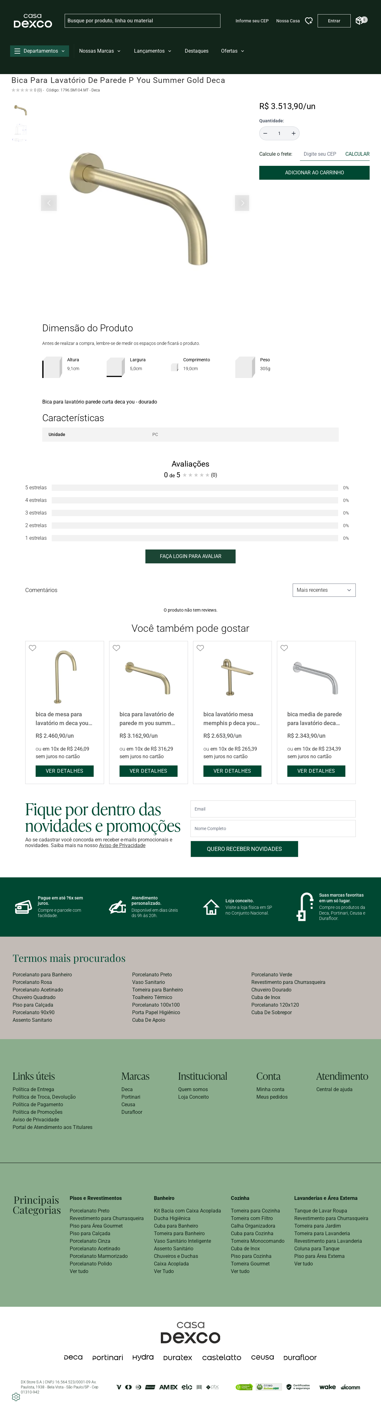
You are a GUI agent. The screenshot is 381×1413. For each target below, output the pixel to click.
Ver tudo (79, 1271)
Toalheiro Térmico (152, 997)
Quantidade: (271, 120)
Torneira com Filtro (252, 1218)
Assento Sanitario (32, 1020)
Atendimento (342, 1076)
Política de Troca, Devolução (44, 1097)
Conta (268, 1076)
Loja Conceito (193, 1097)
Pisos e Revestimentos (96, 1198)
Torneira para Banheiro (157, 990)
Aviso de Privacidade (122, 845)
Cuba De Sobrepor (271, 1012)
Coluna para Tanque (316, 1249)
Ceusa (128, 1105)
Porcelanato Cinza (90, 1241)
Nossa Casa (288, 20)
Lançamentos (153, 51)
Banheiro (164, 1198)
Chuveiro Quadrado (34, 997)
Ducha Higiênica (172, 1218)
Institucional (202, 1076)
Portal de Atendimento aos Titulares (52, 1127)
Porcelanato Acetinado (38, 990)
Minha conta (270, 1089)
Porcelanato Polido (91, 1264)
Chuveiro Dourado (271, 990)
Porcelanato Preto (152, 975)
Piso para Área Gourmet (96, 1226)
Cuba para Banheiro (176, 1226)
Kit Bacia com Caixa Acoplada (187, 1211)
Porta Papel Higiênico (156, 1012)
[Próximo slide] (242, 203)
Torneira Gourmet (250, 1264)
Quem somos (193, 1089)
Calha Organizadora (253, 1226)
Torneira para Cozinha (255, 1211)
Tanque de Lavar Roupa (320, 1211)
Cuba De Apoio (148, 1020)
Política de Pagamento (38, 1105)
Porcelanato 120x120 (275, 1005)
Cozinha (240, 1198)
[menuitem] (71, 975)
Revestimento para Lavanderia (328, 1241)
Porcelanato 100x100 (156, 1005)
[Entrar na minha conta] (334, 20)
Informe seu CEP (252, 20)
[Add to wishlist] (32, 648)
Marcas (135, 1076)
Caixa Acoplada (171, 1264)
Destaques (196, 51)
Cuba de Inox (265, 997)
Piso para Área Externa (319, 1256)
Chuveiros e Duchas (176, 1256)
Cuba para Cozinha (252, 1233)
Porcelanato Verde (271, 975)
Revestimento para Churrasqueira (288, 982)
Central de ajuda (334, 1089)
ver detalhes (65, 771)
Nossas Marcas (100, 51)
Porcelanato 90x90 (34, 1012)
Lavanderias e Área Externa (326, 1198)
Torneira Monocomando (257, 1241)
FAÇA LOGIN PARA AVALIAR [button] (190, 556)
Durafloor (131, 1112)
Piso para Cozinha (251, 1256)
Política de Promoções (37, 1112)
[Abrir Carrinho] (359, 20)
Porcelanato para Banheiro (42, 975)
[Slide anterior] (48, 203)
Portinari (130, 1097)
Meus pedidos (272, 1097)
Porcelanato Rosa (32, 982)
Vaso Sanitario (148, 982)
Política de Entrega (33, 1089)
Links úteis (34, 1076)
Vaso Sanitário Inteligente (182, 1241)
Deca (127, 1089)
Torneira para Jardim (317, 1226)
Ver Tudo (164, 1271)
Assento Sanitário (173, 1249)
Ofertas (233, 51)
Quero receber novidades (244, 849)
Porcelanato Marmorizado (99, 1256)
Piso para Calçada (33, 1005)
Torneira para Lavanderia (322, 1233)
